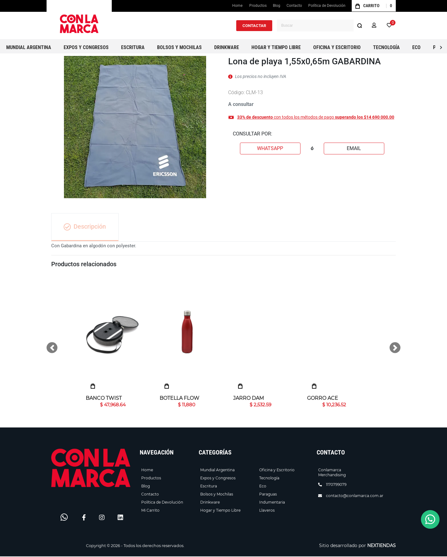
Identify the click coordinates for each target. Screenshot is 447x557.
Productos (258, 5)
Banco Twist (104, 399)
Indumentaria (272, 502)
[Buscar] (359, 25)
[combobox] (321, 25)
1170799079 (336, 485)
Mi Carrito (150, 511)
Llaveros (267, 511)
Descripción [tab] (85, 227)
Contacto (294, 5)
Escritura (208, 486)
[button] (374, 25)
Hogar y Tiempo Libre (220, 511)
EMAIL (354, 148)
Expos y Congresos (218, 478)
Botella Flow (179, 399)
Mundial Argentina (217, 470)
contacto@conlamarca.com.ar (354, 496)
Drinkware (210, 502)
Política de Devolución (326, 5)
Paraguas (268, 494)
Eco (262, 486)
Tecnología (269, 478)
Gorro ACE (322, 399)
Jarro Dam (248, 399)
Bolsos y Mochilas (216, 494)
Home (238, 7)
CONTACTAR (254, 25)
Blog (276, 5)
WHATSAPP (270, 148)
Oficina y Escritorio (277, 470)
